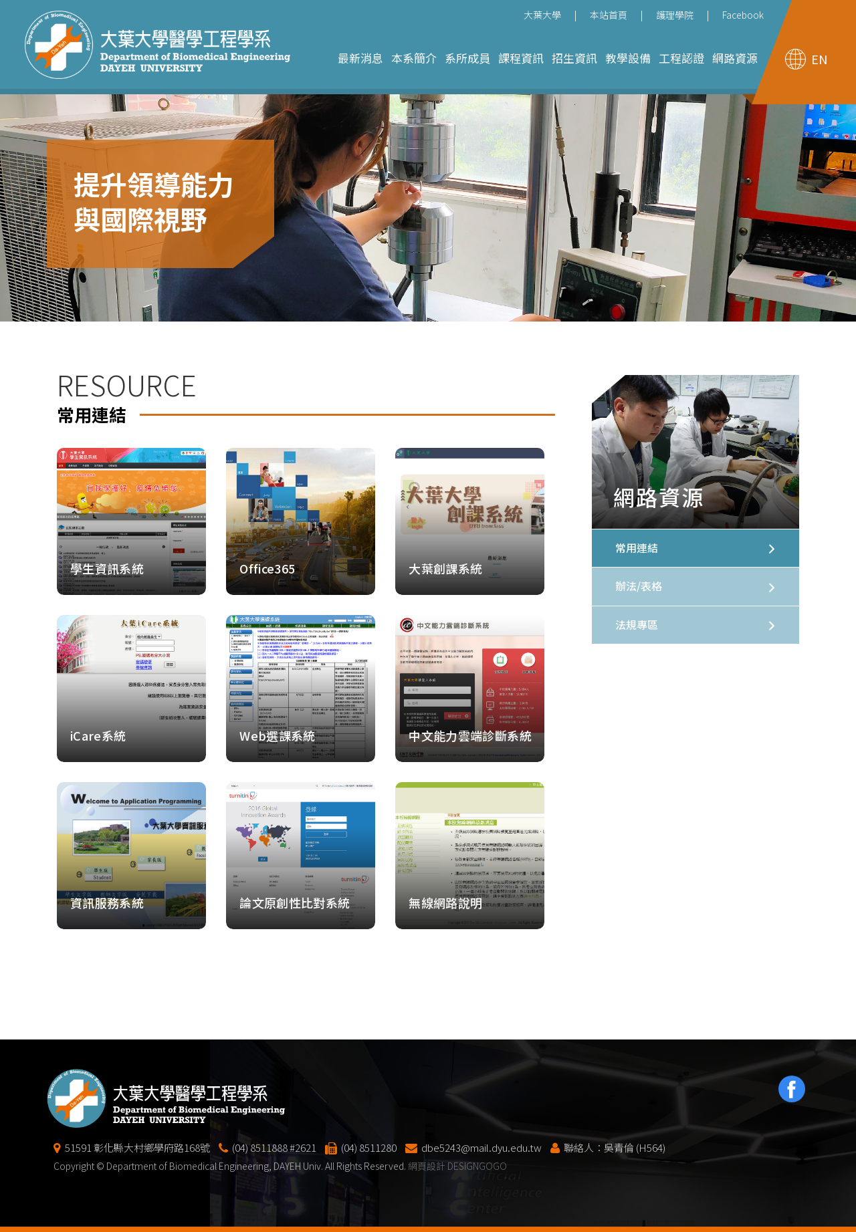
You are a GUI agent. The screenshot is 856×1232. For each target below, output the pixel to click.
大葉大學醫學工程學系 (157, 45)
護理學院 (674, 14)
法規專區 (636, 624)
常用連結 (636, 547)
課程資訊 (521, 57)
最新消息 (360, 57)
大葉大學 (542, 14)
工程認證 (681, 57)
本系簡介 (414, 57)
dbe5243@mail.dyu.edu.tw (481, 1182)
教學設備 (628, 57)
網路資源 (735, 57)
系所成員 (467, 57)
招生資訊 (574, 57)
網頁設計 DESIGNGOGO (457, 1200)
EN (819, 59)
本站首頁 (608, 14)
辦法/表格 (638, 586)
